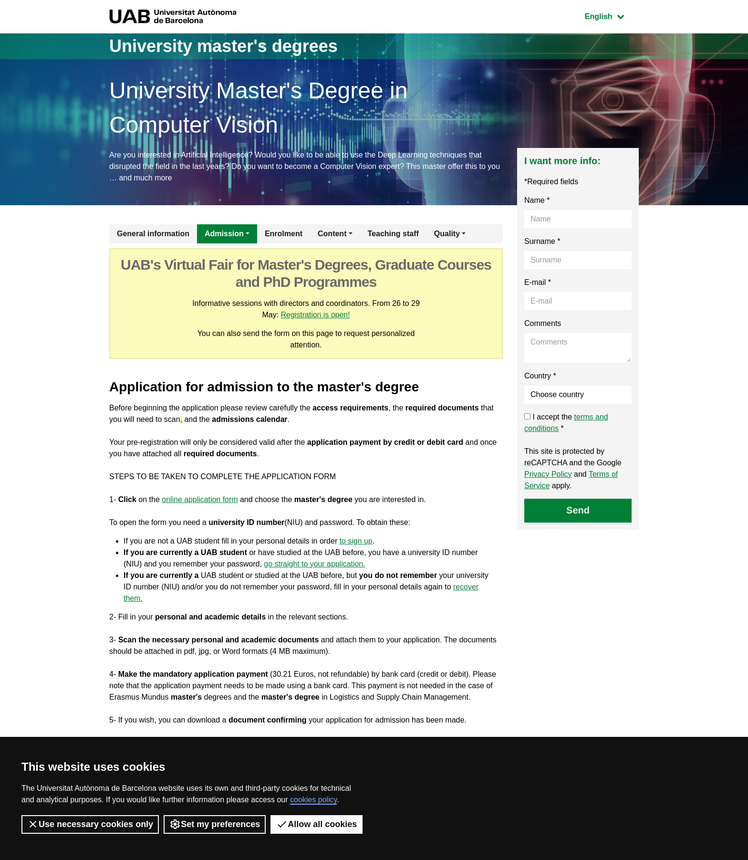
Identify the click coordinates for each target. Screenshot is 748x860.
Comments (542, 323)
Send (578, 510)
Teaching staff (393, 234)
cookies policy (313, 800)
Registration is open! (315, 315)
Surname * (542, 241)
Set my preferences (214, 824)
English (611, 15)
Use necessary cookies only (90, 824)
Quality (447, 234)
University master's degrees (223, 46)
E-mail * (537, 282)
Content (332, 234)
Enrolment (283, 234)
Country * (540, 376)
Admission (224, 234)
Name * (537, 200)
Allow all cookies (316, 824)
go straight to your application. (314, 564)
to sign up (356, 541)
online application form (200, 499)
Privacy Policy (548, 474)
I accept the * (566, 422)
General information (153, 234)
